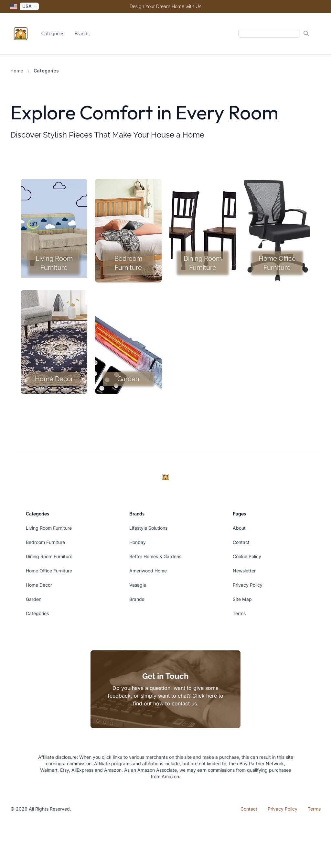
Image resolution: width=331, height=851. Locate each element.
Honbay (137, 542)
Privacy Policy (247, 585)
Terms (239, 613)
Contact (241, 542)
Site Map (242, 599)
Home (16, 70)
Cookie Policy (247, 556)
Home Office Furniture (49, 570)
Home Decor (39, 585)
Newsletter (244, 570)
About (239, 528)
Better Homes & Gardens (155, 556)
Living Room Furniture (49, 528)
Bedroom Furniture (45, 542)
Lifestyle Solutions (148, 528)
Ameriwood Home (148, 570)
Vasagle (137, 585)
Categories (52, 33)
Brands (82, 33)
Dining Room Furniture (49, 556)
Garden (33, 599)
